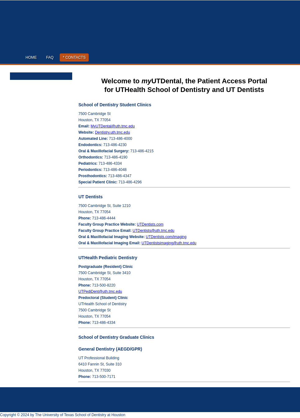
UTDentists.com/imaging (166, 237)
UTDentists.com (150, 224)
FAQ (50, 57)
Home (31, 57)
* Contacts (74, 57)
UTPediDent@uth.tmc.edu (100, 291)
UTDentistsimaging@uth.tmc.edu (169, 243)
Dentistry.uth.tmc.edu (112, 132)
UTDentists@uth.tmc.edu (153, 230)
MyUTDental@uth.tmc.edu (113, 126)
